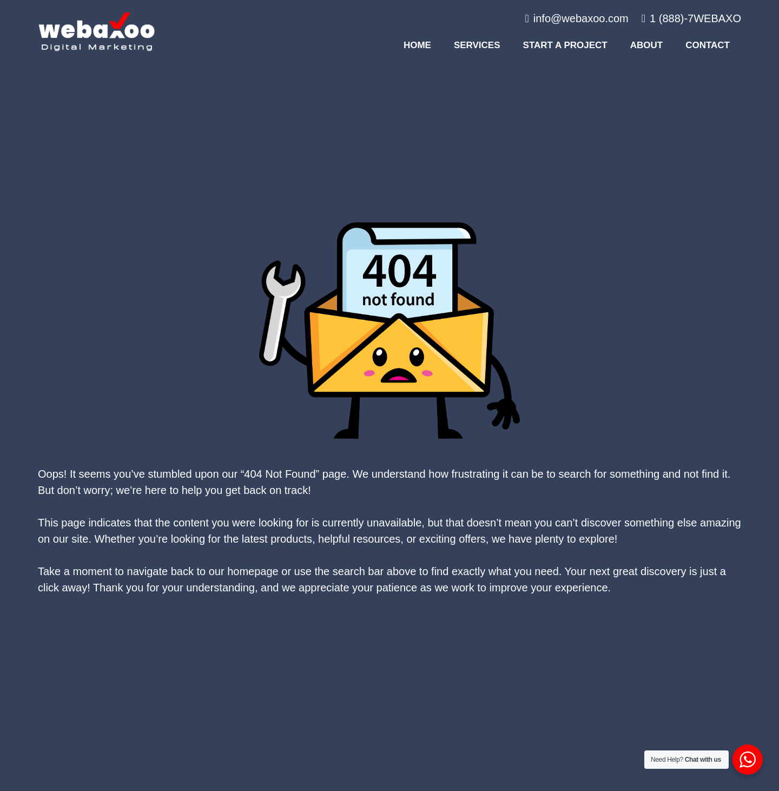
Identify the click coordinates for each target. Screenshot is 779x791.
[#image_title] (96, 31)
